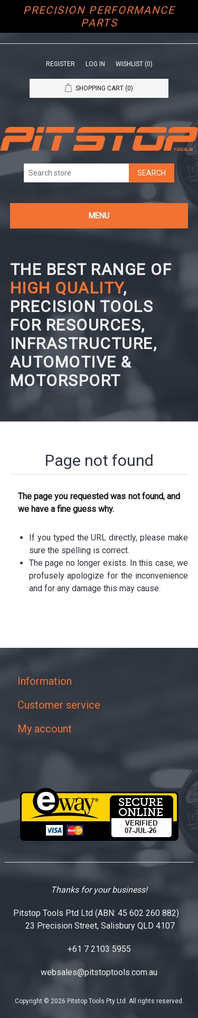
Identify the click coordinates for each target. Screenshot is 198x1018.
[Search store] (76, 172)
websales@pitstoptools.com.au (99, 972)
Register (60, 64)
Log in (95, 64)
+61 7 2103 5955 (99, 949)
